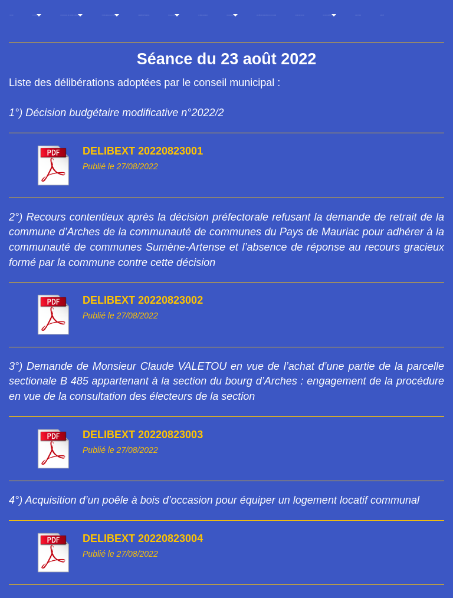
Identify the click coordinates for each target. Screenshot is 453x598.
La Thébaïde (232, 16)
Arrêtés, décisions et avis (110, 16)
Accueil (11, 14)
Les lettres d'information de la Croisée (267, 14)
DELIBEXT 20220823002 (143, 300)
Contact (382, 14)
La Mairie (36, 16)
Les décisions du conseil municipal (71, 16)
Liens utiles (358, 14)
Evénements (173, 16)
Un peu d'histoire (329, 16)
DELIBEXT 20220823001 (143, 151)
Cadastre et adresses (143, 14)
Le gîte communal (203, 14)
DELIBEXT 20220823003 (143, 435)
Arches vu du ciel (299, 14)
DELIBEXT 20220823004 (143, 538)
